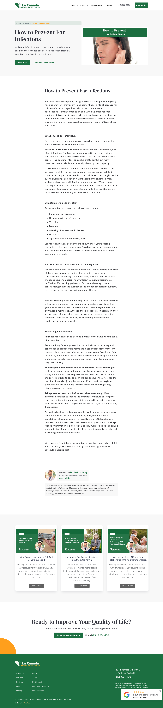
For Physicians (38, 690)
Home (18, 23)
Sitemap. (75, 699)
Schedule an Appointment (69, 636)
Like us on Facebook (40, 686)
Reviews (19, 682)
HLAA (34, 673)
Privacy (19, 690)
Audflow (27, 703)
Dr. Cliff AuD (37, 682)
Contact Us (141, 5)
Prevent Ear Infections (41, 23)
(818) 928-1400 (124, 5)
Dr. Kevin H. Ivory (78, 472)
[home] (27, 5)
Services (19, 677)
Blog (27, 23)
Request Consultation (44, 62)
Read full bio (64, 478)
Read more (23, 62)
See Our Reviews (140, 697)
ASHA (34, 677)
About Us (20, 673)
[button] (80, 5)
